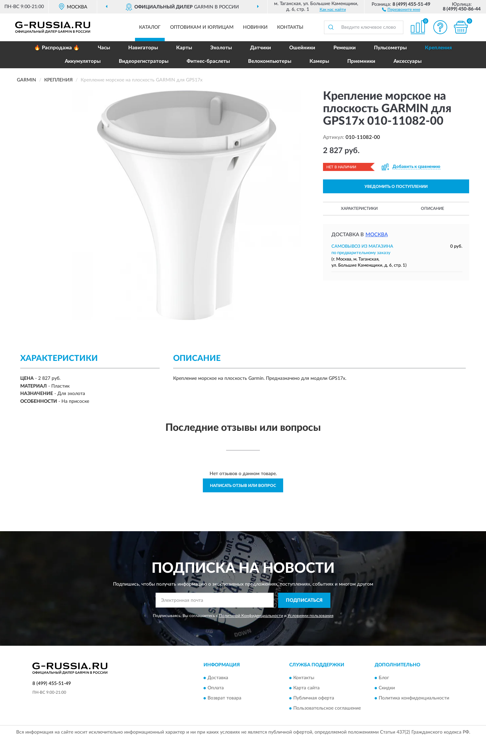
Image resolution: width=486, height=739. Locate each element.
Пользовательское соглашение (327, 708)
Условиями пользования (310, 616)
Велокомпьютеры (269, 61)
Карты (184, 47)
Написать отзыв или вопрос (243, 486)
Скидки (387, 688)
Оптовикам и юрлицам (202, 27)
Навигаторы (143, 47)
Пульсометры (390, 47)
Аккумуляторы (83, 61)
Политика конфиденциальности (414, 698)
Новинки (255, 27)
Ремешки (344, 47)
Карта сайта (306, 688)
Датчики (260, 47)
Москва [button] (377, 234)
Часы (104, 47)
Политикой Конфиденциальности (251, 616)
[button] (401, 9)
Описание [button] (432, 208)
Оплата (216, 688)
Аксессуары (408, 61)
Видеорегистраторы (143, 61)
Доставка (218, 678)
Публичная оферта (313, 698)
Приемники (361, 61)
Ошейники (302, 47)
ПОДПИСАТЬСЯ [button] (304, 600)
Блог (384, 678)
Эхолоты (221, 47)
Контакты (290, 27)
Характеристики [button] (359, 208)
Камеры (319, 61)
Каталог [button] (150, 27)
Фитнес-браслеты (208, 61)
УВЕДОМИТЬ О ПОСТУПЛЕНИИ (396, 186)
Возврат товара (224, 698)
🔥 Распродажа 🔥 (57, 47)
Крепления (438, 47)
